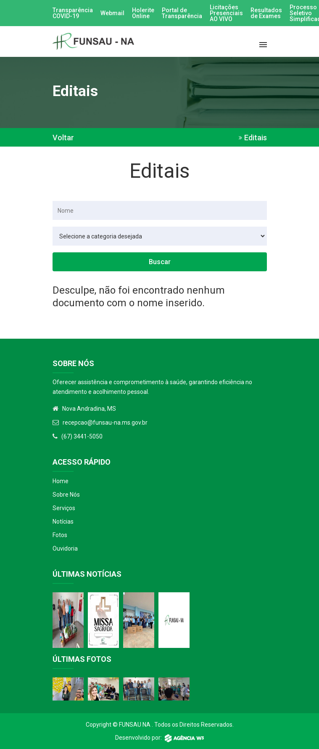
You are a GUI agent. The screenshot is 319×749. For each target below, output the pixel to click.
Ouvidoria (65, 548)
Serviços (64, 508)
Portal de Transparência (182, 13)
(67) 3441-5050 (82, 436)
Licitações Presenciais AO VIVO (226, 13)
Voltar (63, 138)
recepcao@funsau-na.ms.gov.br (105, 422)
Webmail (112, 13)
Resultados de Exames (266, 13)
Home (61, 481)
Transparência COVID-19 (73, 13)
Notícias (63, 521)
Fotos (60, 535)
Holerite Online (143, 13)
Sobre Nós (66, 494)
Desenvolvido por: (159, 737)
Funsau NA (134, 724)
